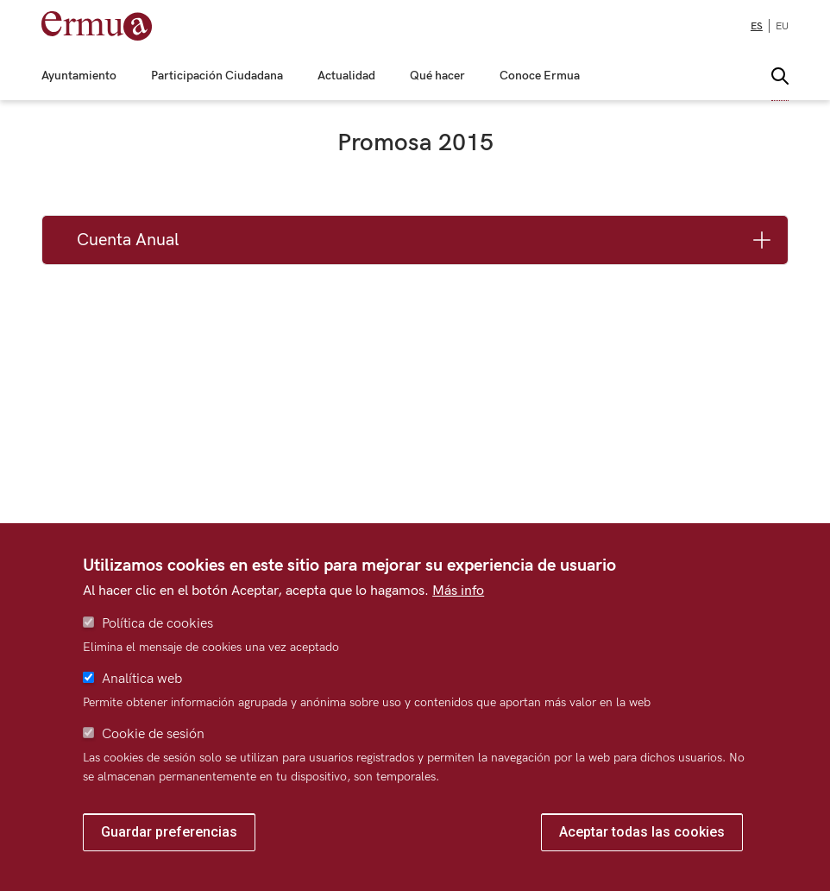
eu (782, 26)
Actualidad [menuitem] (346, 76)
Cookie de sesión (153, 734)
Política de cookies (157, 624)
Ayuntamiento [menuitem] (78, 76)
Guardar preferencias (169, 832)
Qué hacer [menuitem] (437, 76)
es (757, 26)
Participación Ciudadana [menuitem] (217, 76)
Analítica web (142, 679)
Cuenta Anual (128, 240)
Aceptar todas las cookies (642, 832)
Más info (458, 591)
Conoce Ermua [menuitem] (540, 76)
